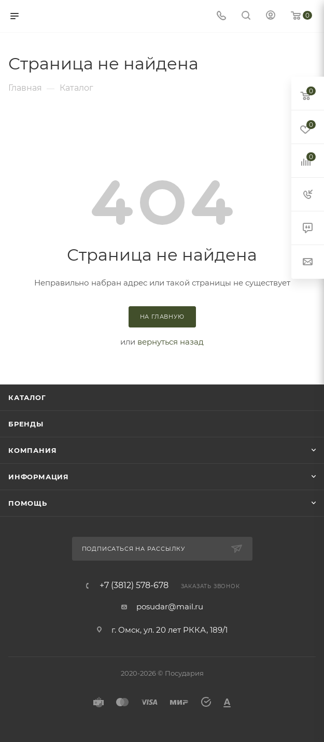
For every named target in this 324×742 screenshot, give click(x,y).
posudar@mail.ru (169, 606)
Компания (32, 450)
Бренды (26, 424)
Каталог (27, 397)
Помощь (27, 503)
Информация (38, 477)
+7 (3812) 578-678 (134, 585)
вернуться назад (170, 342)
